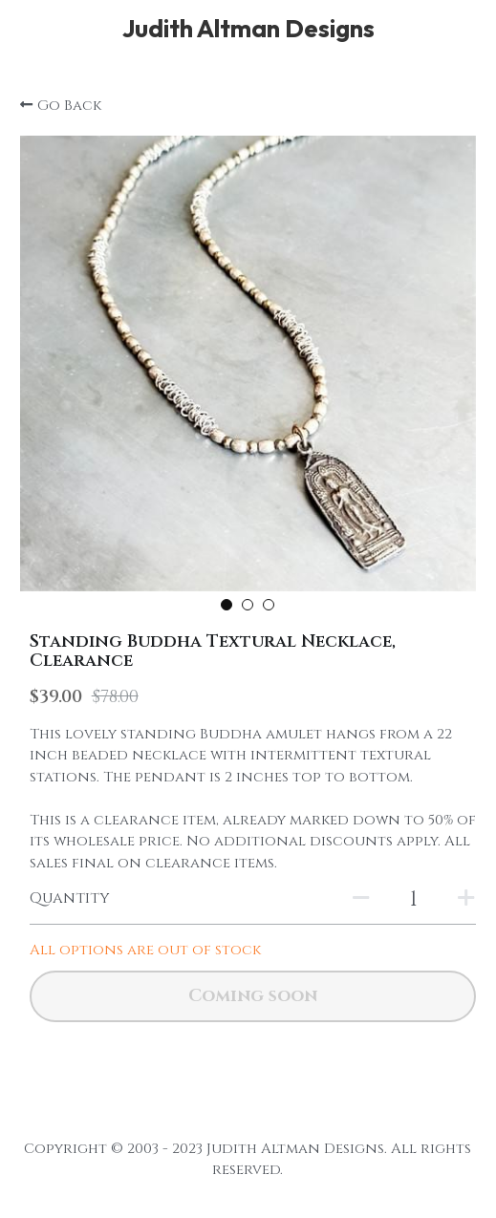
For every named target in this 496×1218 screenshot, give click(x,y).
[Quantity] (413, 899)
